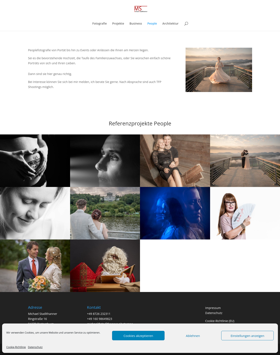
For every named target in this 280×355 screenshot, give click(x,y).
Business (136, 23)
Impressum (213, 308)
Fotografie (99, 23)
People (152, 23)
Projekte (118, 23)
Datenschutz (35, 347)
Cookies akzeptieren (138, 336)
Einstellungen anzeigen (247, 336)
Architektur (170, 23)
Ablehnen (193, 336)
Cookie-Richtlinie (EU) (219, 321)
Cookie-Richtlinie (16, 347)
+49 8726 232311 (98, 314)
